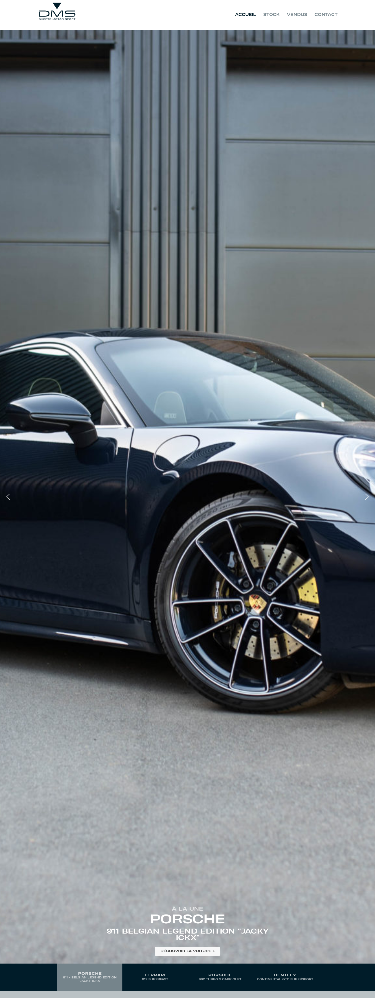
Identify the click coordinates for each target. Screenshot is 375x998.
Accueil (245, 15)
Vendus (297, 15)
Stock (271, 15)
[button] (187, 497)
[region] (187, 510)
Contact (326, 15)
